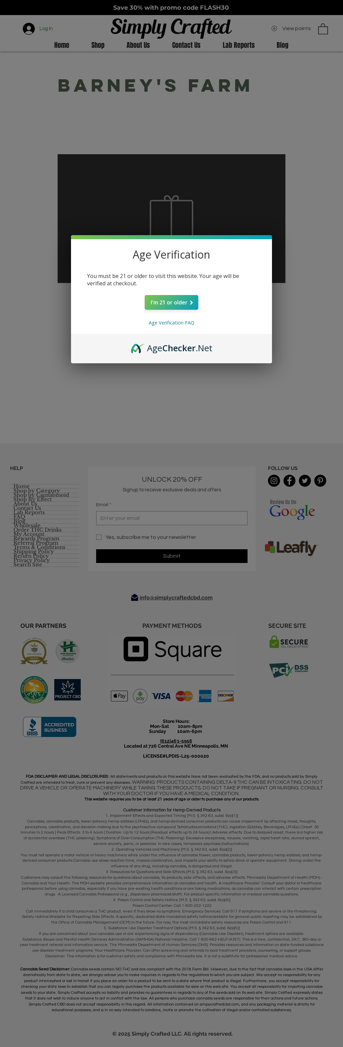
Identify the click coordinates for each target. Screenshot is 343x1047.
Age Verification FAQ (171, 322)
